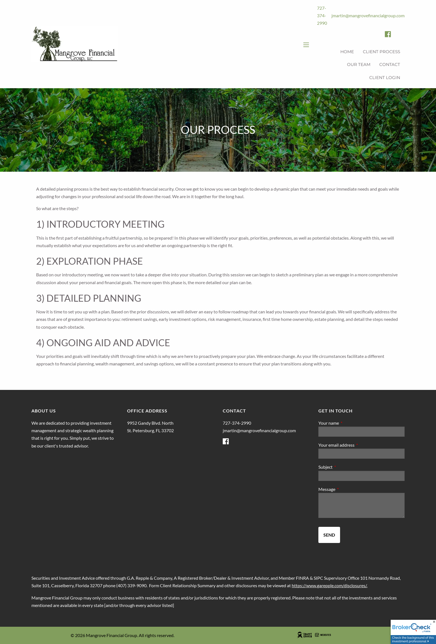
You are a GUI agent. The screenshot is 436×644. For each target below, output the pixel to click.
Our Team (358, 64)
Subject (345, 467)
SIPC (318, 578)
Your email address (356, 445)
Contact (389, 64)
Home (347, 51)
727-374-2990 (322, 15)
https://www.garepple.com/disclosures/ (329, 585)
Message (346, 489)
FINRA (302, 578)
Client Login (384, 77)
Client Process (381, 51)
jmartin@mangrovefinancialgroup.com (368, 15)
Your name (348, 423)
